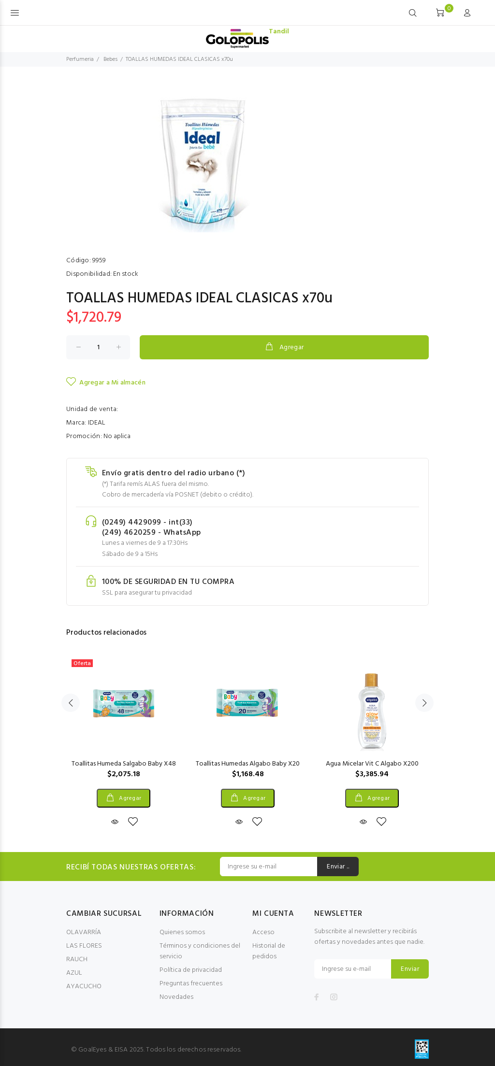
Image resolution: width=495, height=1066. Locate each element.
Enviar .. (338, 866)
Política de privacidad (191, 970)
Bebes (110, 59)
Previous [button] (70, 703)
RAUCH (76, 959)
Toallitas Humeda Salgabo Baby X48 (124, 763)
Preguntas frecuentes (191, 983)
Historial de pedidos (268, 951)
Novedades (176, 997)
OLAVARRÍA (83, 932)
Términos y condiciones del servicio (200, 951)
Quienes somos (182, 932)
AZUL (74, 973)
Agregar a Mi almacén (106, 382)
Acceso (263, 932)
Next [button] (424, 703)
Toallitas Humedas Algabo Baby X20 (248, 763)
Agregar (284, 347)
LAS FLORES (84, 946)
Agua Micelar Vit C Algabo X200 (372, 763)
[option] (123, 731)
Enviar (410, 969)
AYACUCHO (84, 986)
